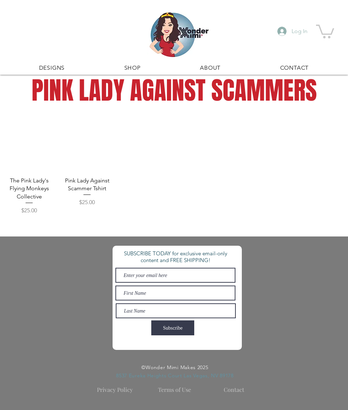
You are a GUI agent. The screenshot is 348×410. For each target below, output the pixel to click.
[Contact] (234, 390)
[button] (325, 30)
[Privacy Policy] (114, 390)
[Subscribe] (172, 327)
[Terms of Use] (174, 390)
